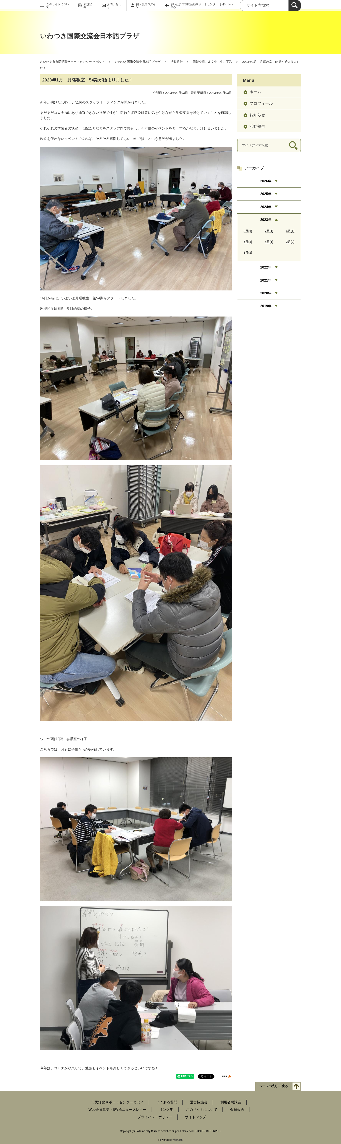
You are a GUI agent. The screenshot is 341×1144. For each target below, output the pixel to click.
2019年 (266, 306)
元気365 (178, 1139)
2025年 (266, 194)
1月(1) (248, 252)
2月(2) (290, 242)
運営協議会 (198, 1102)
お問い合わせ (114, 6)
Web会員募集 (99, 1109)
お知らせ (257, 115)
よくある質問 (166, 1102)
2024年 (266, 207)
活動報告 (176, 61)
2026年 (266, 181)
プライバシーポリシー (154, 1117)
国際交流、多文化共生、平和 (212, 61)
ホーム (255, 92)
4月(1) (269, 242)
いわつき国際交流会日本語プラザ (137, 61)
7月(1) (269, 231)
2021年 (266, 280)
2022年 (266, 267)
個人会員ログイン (146, 6)
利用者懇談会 (230, 1102)
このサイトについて (57, 6)
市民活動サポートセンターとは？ (117, 1102)
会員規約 (237, 1109)
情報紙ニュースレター (129, 1109)
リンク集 (166, 1109)
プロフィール (261, 103)
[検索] (294, 5)
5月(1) (248, 242)
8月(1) (248, 231)
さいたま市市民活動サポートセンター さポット (72, 61)
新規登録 (88, 6)
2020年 (266, 293)
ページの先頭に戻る (273, 1086)
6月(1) (290, 231)
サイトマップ (195, 1117)
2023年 (266, 220)
